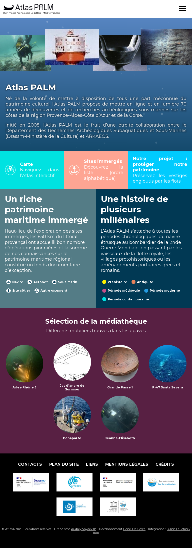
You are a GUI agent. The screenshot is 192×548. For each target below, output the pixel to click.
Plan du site (64, 464)
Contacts (30, 464)
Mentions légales (126, 464)
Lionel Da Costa (134, 529)
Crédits (165, 464)
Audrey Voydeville (83, 529)
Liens (92, 464)
